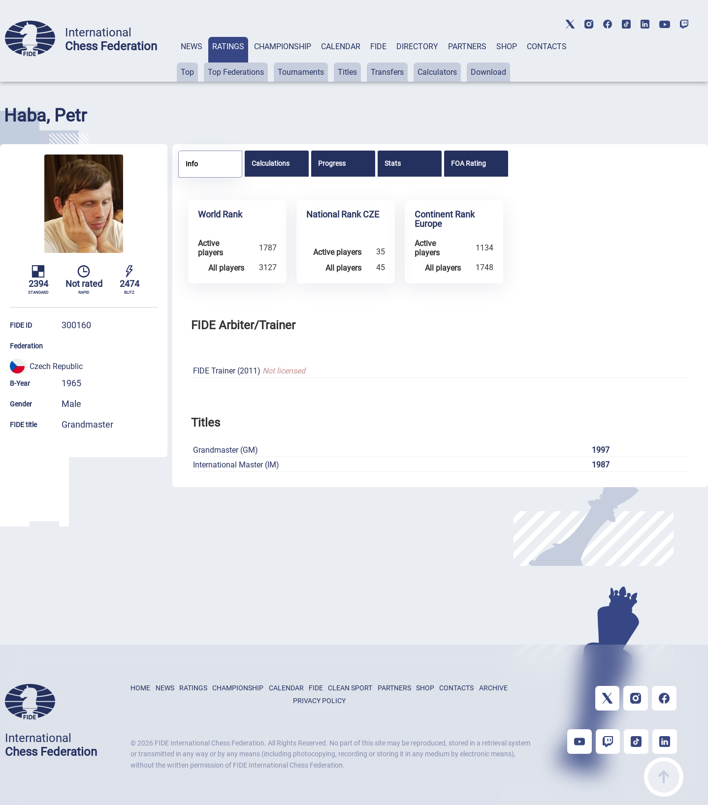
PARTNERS (467, 46)
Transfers (387, 72)
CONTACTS (547, 46)
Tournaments (301, 72)
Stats (393, 163)
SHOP (506, 46)
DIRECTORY (417, 46)
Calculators (437, 72)
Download (488, 72)
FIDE (378, 46)
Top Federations (236, 72)
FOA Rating (468, 163)
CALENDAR (340, 46)
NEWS (191, 46)
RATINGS (228, 46)
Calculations (271, 163)
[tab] (191, 59)
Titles (347, 72)
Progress (332, 163)
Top (187, 72)
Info (192, 164)
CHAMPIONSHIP (282, 46)
